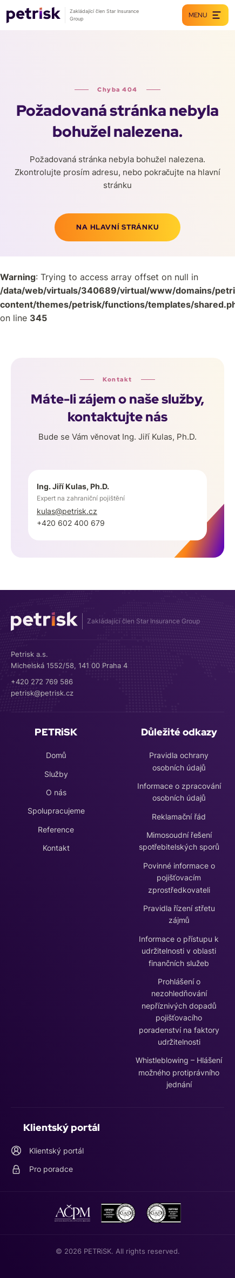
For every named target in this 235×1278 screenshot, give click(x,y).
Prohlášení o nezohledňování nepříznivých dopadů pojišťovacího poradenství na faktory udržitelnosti (179, 1011)
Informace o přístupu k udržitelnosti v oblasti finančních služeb (179, 951)
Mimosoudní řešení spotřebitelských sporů (179, 840)
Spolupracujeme (56, 810)
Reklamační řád (179, 816)
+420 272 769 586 (42, 681)
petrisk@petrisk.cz (42, 693)
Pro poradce (42, 1169)
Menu (205, 15)
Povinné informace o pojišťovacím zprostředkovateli (179, 877)
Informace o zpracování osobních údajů (179, 791)
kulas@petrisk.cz (67, 511)
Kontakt (56, 847)
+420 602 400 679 (71, 522)
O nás (56, 792)
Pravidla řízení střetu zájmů (179, 914)
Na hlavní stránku (117, 227)
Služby (56, 774)
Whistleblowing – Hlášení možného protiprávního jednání (179, 1072)
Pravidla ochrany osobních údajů (179, 761)
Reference (56, 829)
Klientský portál (47, 1150)
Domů (56, 755)
